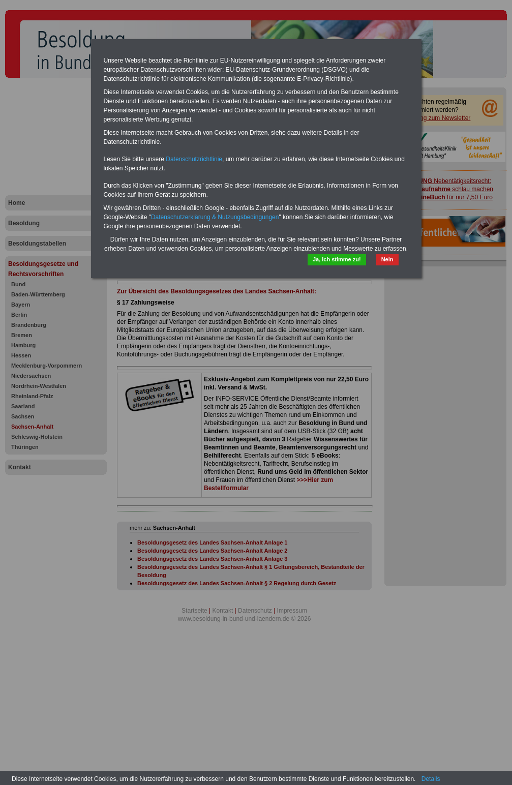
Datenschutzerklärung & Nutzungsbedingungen (215, 217)
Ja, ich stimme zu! (337, 259)
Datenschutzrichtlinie (194, 159)
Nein (387, 259)
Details (430, 778)
